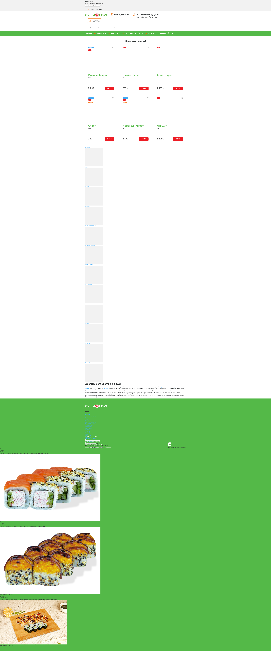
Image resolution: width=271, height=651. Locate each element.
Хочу (109, 88)
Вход (92, 9)
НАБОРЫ (87, 414)
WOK (94, 388)
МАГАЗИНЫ (116, 33)
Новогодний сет (133, 125)
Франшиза (88, 435)
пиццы (142, 387)
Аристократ (164, 75)
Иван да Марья (97, 75)
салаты (87, 388)
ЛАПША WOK (89, 425)
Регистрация (98, 9)
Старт (92, 125)
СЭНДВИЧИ (88, 426)
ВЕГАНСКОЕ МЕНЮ (90, 422)
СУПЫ (87, 429)
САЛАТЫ (87, 431)
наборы (152, 387)
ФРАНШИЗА (101, 33)
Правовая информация (90, 442)
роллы (163, 387)
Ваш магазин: (89, 1)
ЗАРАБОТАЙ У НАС (166, 33)
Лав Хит (162, 125)
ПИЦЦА (87, 420)
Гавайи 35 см (131, 75)
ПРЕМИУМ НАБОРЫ (90, 416)
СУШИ (87, 419)
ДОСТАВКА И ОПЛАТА (134, 33)
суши (174, 387)
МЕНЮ (89, 33)
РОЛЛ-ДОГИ (88, 428)
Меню (87, 434)
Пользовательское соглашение (92, 441)
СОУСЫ (87, 432)
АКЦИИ (151, 33)
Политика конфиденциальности (92, 439)
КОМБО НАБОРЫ (90, 423)
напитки (106, 388)
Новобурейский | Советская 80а (94, 3)
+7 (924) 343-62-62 (121, 14)
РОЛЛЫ (87, 417)
